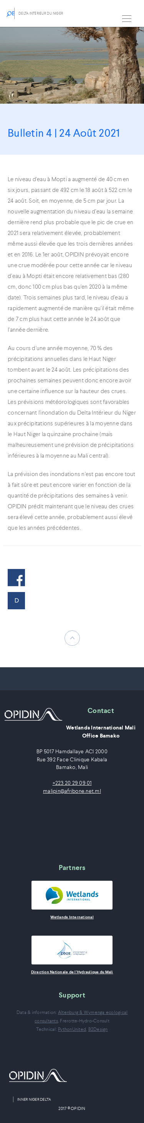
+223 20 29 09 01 (72, 783)
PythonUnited (72, 1029)
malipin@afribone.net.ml (72, 791)
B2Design (98, 1029)
